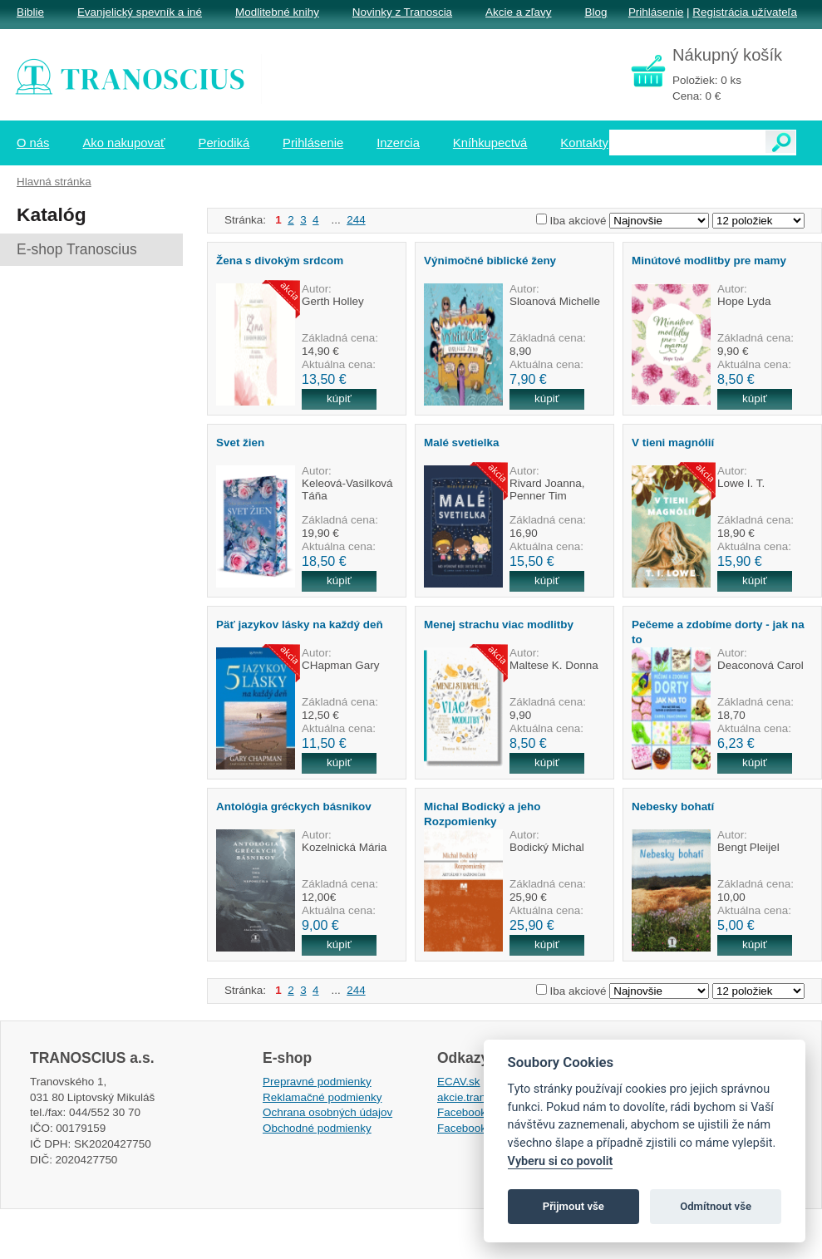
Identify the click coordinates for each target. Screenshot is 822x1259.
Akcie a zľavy (518, 12)
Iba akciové (578, 220)
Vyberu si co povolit (560, 1161)
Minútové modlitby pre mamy (709, 260)
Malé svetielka (461, 442)
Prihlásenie (655, 12)
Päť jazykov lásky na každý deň (299, 624)
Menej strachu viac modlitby (498, 624)
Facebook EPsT (477, 1128)
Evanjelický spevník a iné (139, 12)
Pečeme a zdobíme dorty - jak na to (718, 631)
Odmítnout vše (715, 1206)
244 (356, 220)
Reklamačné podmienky (322, 1097)
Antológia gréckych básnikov (294, 806)
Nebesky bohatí (673, 806)
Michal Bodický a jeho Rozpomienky (482, 813)
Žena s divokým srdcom (279, 260)
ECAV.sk (458, 1081)
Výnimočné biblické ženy (490, 260)
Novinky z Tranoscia (402, 12)
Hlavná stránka (54, 181)
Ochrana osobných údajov (327, 1112)
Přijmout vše (573, 1206)
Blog (595, 12)
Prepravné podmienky (317, 1081)
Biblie (30, 12)
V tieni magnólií (673, 442)
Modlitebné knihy (277, 12)
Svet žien (240, 442)
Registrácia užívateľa (744, 12)
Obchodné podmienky (317, 1128)
